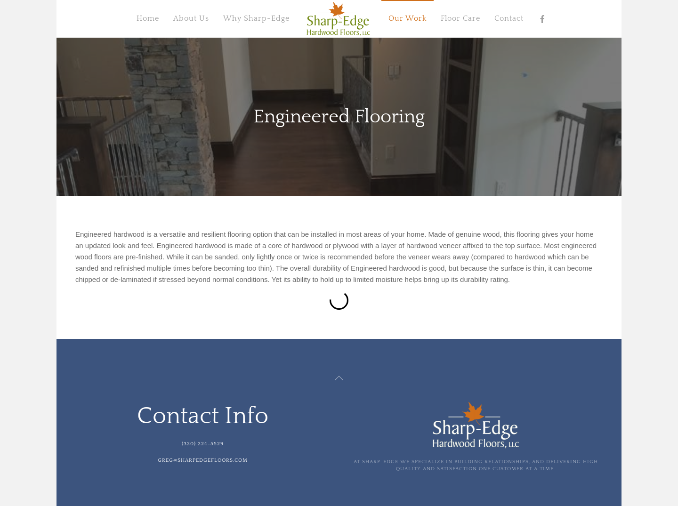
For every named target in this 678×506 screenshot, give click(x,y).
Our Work (407, 18)
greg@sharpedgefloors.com (203, 460)
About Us (191, 18)
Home (148, 18)
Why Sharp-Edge (256, 18)
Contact (509, 18)
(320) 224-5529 (203, 444)
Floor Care (460, 18)
